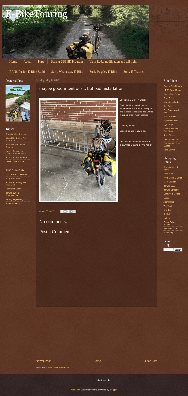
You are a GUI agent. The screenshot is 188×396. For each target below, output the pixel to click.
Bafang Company (171, 190)
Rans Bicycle (169, 135)
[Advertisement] (96, 333)
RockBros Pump (13, 203)
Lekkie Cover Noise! (15, 161)
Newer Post (43, 361)
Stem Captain (169, 182)
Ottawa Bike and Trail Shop (170, 130)
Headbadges (169, 232)
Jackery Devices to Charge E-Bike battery (16, 152)
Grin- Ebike (168, 98)
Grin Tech (167, 210)
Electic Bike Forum (171, 94)
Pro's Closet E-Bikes (172, 178)
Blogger (113, 390)
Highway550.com (171, 120)
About (27, 61)
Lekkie (166, 198)
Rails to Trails (169, 116)
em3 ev (166, 218)
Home (13, 61)
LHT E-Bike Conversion (16, 174)
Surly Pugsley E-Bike (103, 71)
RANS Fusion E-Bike (15, 170)
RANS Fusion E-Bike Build (27, 71)
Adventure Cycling (171, 102)
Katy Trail (167, 106)
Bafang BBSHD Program (67, 61)
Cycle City (168, 125)
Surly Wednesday (14, 178)
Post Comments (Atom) (59, 367)
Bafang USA (169, 186)
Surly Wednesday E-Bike (67, 71)
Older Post (150, 361)
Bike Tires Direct (170, 228)
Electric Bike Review (172, 86)
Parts (41, 61)
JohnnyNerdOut (170, 139)
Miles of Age (169, 173)
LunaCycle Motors (171, 194)
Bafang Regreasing (14, 199)
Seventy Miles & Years (16, 134)
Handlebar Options (14, 189)
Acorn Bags (168, 202)
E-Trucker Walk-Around (16, 157)
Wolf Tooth (168, 206)
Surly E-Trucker (133, 71)
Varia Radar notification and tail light (112, 61)
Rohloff (166, 214)
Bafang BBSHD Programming (13, 194)
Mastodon (75, 390)
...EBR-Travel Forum (172, 90)
